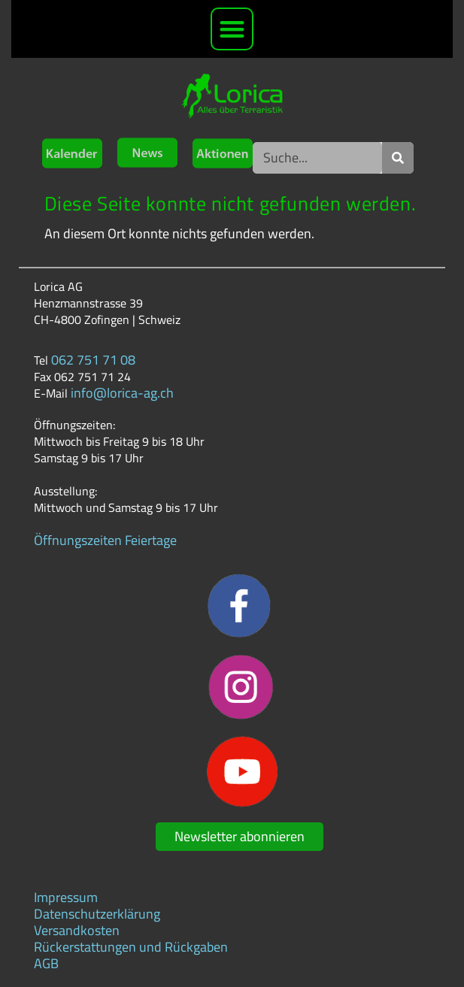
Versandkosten (77, 930)
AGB (46, 963)
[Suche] (398, 158)
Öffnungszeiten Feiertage (105, 540)
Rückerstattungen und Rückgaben (131, 946)
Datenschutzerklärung (97, 913)
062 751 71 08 (93, 359)
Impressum (66, 897)
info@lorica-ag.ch (122, 392)
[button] (232, 29)
